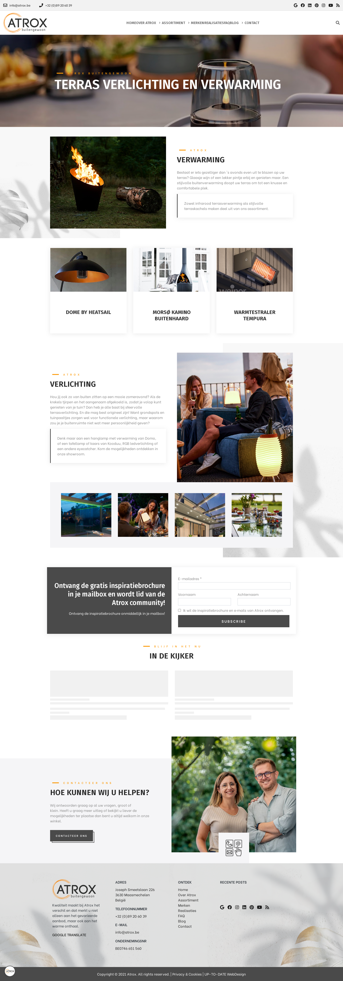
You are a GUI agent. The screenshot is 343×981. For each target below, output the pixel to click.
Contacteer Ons (71, 835)
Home (183, 889)
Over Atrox (187, 894)
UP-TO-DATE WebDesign (225, 973)
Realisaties (187, 910)
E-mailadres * (190, 578)
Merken (184, 905)
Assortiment (188, 899)
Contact (185, 926)
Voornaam (187, 594)
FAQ (181, 915)
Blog (182, 920)
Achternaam (248, 594)
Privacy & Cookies (187, 973)
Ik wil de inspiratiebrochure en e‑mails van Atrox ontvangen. (233, 610)
